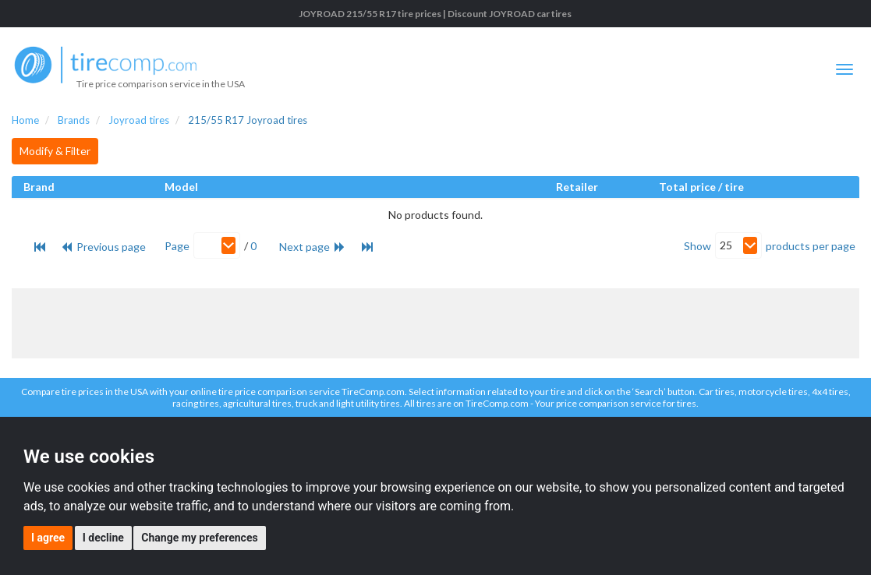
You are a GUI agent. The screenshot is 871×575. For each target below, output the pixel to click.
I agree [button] (48, 537)
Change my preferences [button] (199, 537)
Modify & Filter (54, 150)
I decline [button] (103, 537)
